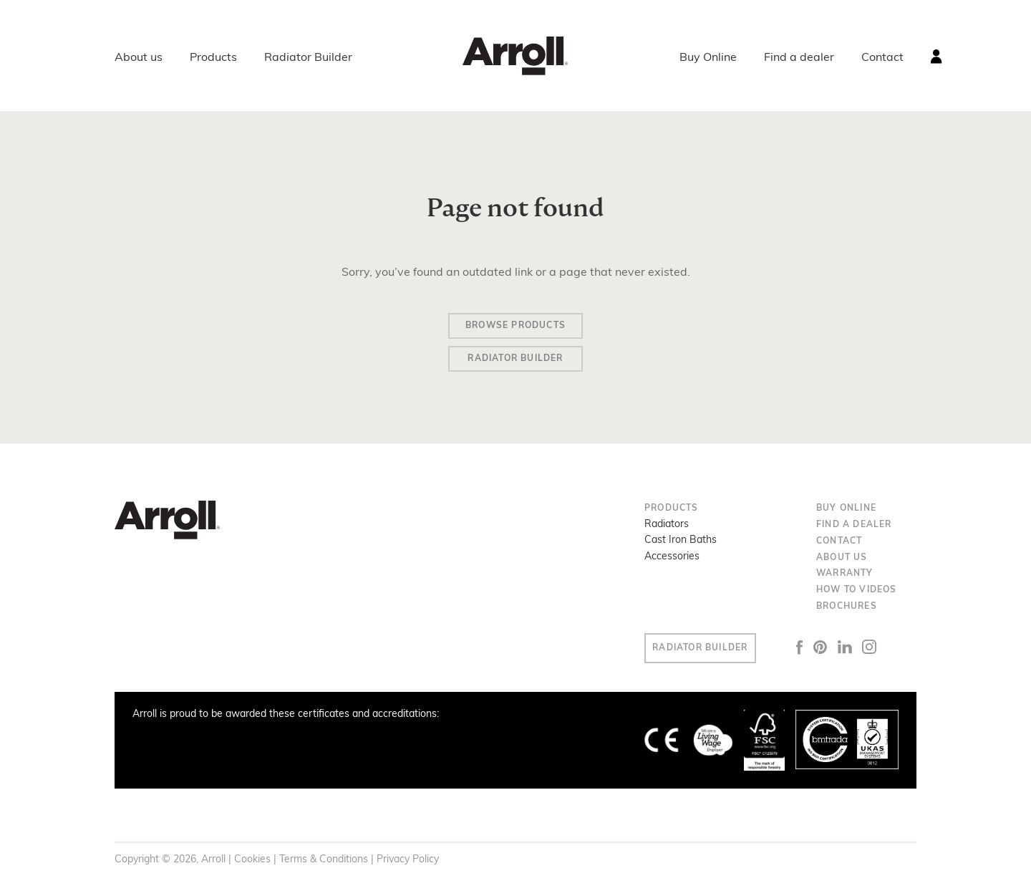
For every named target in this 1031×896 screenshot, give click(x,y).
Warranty (844, 579)
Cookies (252, 864)
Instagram (889, 652)
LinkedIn (865, 653)
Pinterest (840, 652)
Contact (882, 58)
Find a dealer (799, 58)
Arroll (515, 56)
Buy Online (708, 58)
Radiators (666, 530)
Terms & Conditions (323, 864)
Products (213, 58)
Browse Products (515, 327)
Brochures (846, 612)
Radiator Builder (308, 58)
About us (139, 58)
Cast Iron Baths (680, 546)
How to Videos (856, 596)
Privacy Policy (408, 864)
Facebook (819, 652)
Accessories (672, 562)
